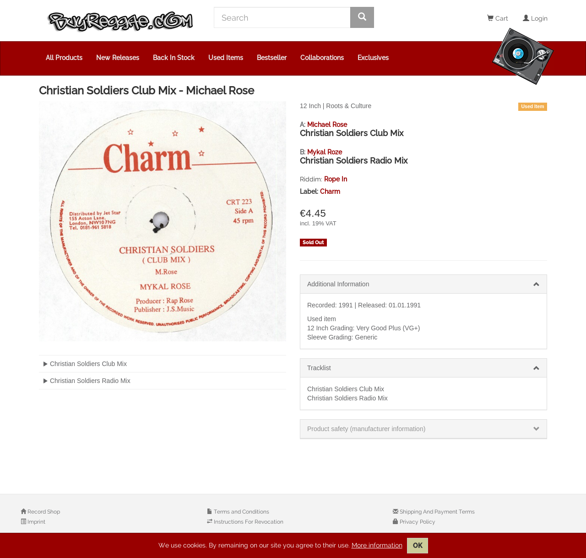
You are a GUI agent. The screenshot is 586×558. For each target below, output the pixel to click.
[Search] (282, 17)
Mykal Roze (324, 152)
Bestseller (272, 57)
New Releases (117, 57)
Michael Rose (327, 124)
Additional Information (338, 284)
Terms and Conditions (240, 512)
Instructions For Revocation (247, 522)
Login (535, 18)
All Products (64, 57)
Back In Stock (174, 57)
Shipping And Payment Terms (436, 512)
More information (377, 545)
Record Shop (43, 512)
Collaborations (322, 57)
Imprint (35, 522)
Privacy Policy (416, 522)
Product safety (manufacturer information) (366, 428)
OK (417, 545)
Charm (330, 191)
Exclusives (373, 57)
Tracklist (319, 368)
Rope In (335, 179)
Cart (497, 18)
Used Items (225, 57)
